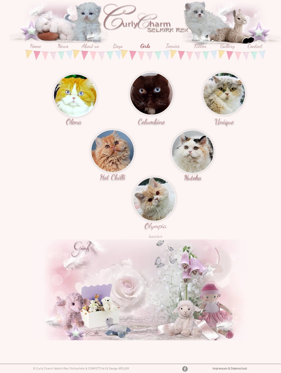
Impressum (220, 369)
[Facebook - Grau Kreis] (185, 369)
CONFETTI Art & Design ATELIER (108, 369)
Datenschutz (239, 369)
